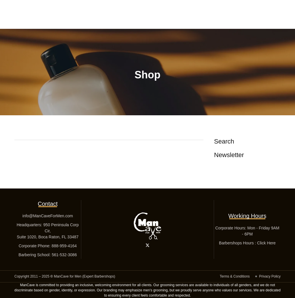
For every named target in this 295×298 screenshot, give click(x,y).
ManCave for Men (67, 276)
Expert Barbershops (99, 276)
